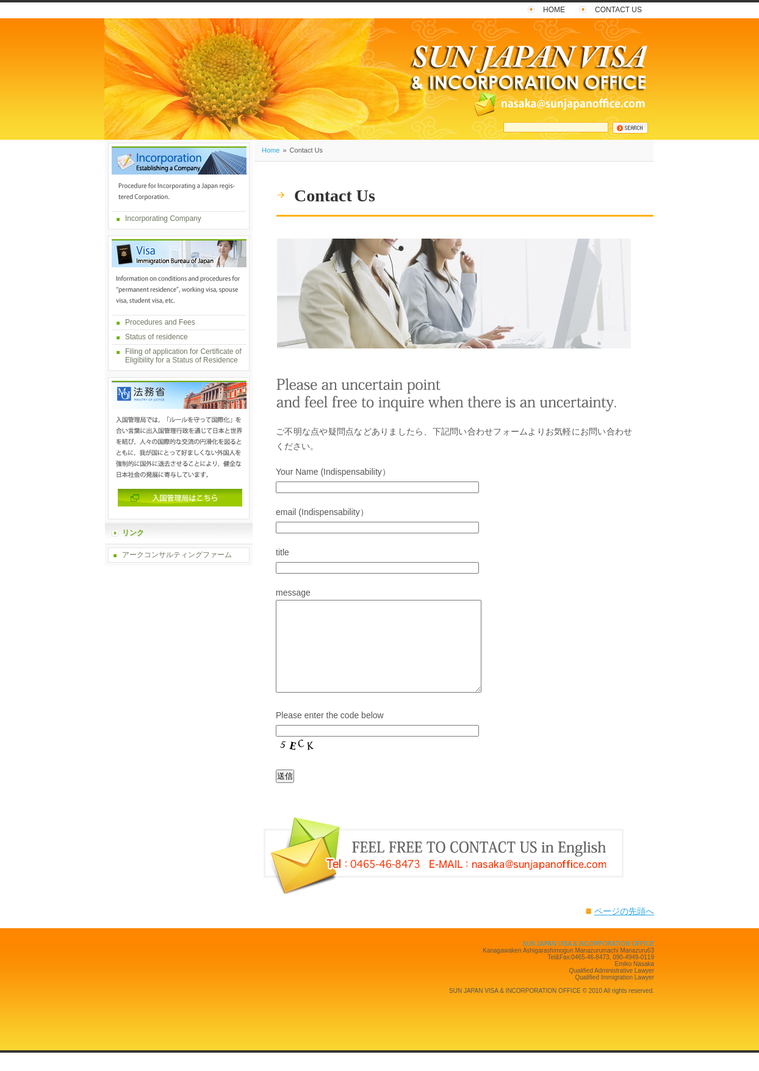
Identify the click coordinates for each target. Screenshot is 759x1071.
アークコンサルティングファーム (177, 554)
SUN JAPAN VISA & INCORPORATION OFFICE (588, 962)
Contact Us (618, 9)
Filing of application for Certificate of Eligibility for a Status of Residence (183, 355)
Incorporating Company (163, 218)
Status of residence (156, 337)
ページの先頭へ (624, 929)
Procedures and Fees (160, 322)
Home (554, 9)
